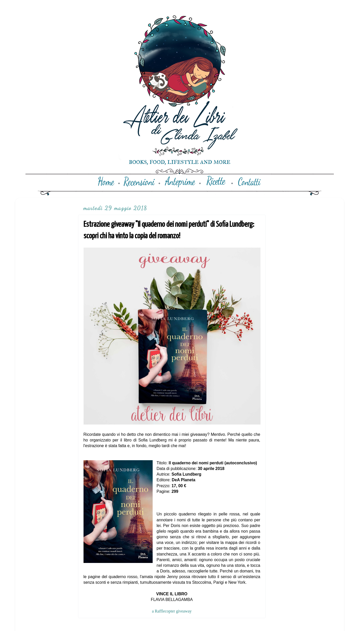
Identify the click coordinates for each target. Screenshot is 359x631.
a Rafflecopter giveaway (171, 611)
